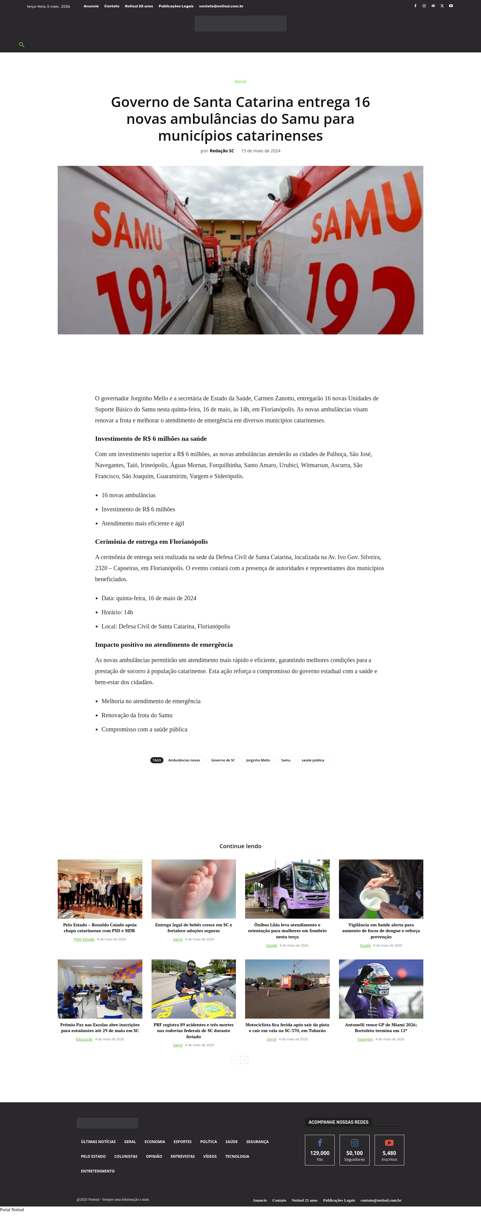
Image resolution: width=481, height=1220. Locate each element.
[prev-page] (234, 1061)
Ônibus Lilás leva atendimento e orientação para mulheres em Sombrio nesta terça (287, 931)
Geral (240, 82)
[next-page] (244, 1061)
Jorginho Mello (258, 760)
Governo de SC (223, 760)
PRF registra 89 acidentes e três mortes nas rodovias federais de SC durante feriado (193, 1031)
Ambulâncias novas (184, 760)
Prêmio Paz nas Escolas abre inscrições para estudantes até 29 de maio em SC (100, 1028)
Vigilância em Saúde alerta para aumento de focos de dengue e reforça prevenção (381, 931)
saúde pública (313, 760)
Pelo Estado (84, 940)
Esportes (365, 1039)
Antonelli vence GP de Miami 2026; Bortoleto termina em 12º (381, 1028)
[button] (21, 45)
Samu (286, 760)
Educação (84, 1039)
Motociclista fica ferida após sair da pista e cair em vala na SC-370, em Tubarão (287, 1028)
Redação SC (222, 151)
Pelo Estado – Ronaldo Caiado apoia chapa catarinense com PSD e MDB (100, 928)
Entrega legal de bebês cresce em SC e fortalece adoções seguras (193, 928)
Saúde (271, 945)
